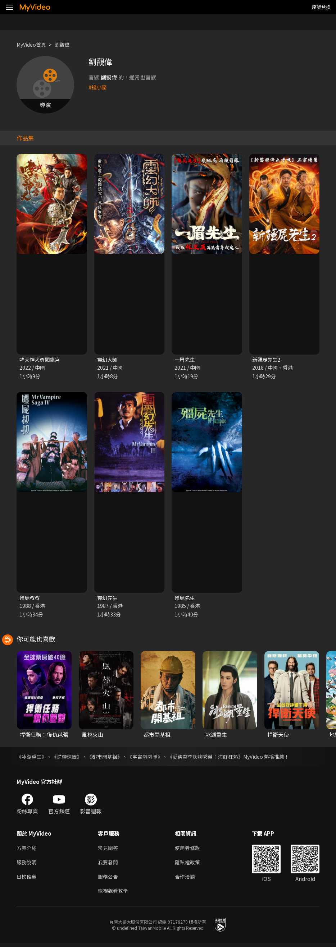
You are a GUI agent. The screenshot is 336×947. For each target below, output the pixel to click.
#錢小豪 (98, 87)
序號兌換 (321, 7)
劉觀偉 (66, 44)
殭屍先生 (185, 598)
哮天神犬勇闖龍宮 (41, 360)
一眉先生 (185, 360)
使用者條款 (190, 849)
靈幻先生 (108, 598)
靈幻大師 (108, 360)
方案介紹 (27, 849)
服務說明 (27, 864)
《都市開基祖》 (104, 757)
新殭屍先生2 (267, 360)
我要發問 (108, 864)
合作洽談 (188, 879)
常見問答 (108, 849)
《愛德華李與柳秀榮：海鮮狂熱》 (205, 757)
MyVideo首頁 (33, 44)
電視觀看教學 (114, 894)
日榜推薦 (27, 879)
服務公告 (108, 879)
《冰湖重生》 (32, 757)
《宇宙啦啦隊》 (145, 757)
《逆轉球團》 (67, 757)
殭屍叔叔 (30, 598)
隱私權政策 (190, 864)
